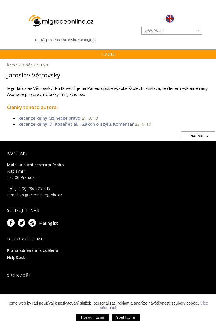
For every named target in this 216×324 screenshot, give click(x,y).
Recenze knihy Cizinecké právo (49, 118)
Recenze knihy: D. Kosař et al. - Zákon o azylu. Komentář (76, 124)
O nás (26, 65)
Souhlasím (125, 317)
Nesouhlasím (92, 317)
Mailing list (48, 223)
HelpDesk (16, 257)
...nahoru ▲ (198, 136)
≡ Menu (108, 54)
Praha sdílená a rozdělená (32, 250)
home (12, 65)
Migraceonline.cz (64, 21)
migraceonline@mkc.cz (41, 194)
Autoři (42, 65)
